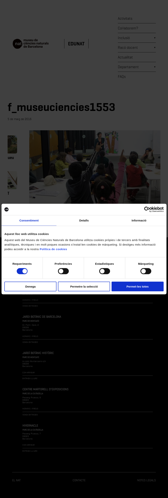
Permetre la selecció (84, 286)
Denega (30, 286)
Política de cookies (53, 249)
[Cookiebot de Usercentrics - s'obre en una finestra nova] (147, 209)
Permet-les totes (137, 286)
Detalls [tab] (84, 220)
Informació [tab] (139, 220)
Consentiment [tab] (29, 220)
